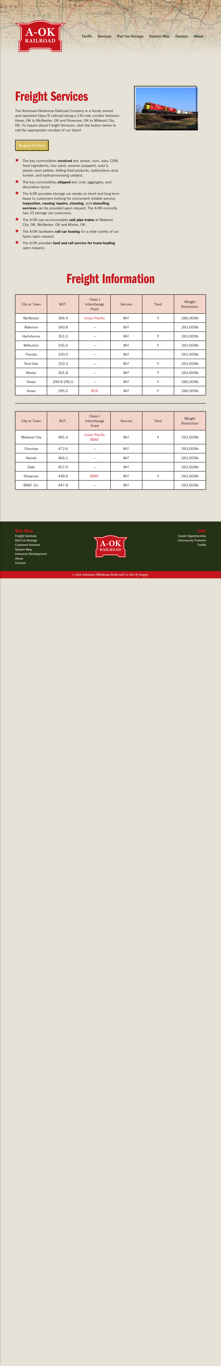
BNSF (94, 439)
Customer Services (27, 545)
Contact (181, 36)
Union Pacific (94, 318)
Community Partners (192, 540)
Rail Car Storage (130, 36)
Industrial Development (31, 554)
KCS (94, 390)
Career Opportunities (192, 536)
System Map (159, 36)
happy (144, 575)
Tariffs (87, 36)
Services (104, 36)
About (198, 36)
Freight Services (25, 536)
